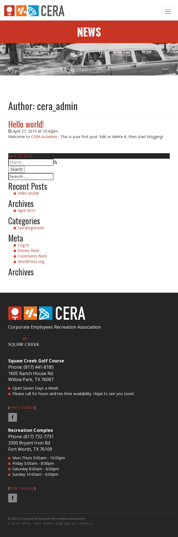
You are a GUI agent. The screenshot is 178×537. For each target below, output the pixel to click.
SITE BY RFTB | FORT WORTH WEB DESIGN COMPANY (51, 523)
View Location (21, 407)
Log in (23, 245)
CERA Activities (44, 136)
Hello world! (26, 124)
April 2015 (26, 210)
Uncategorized (31, 227)
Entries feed (28, 250)
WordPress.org (31, 261)
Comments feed (32, 256)
